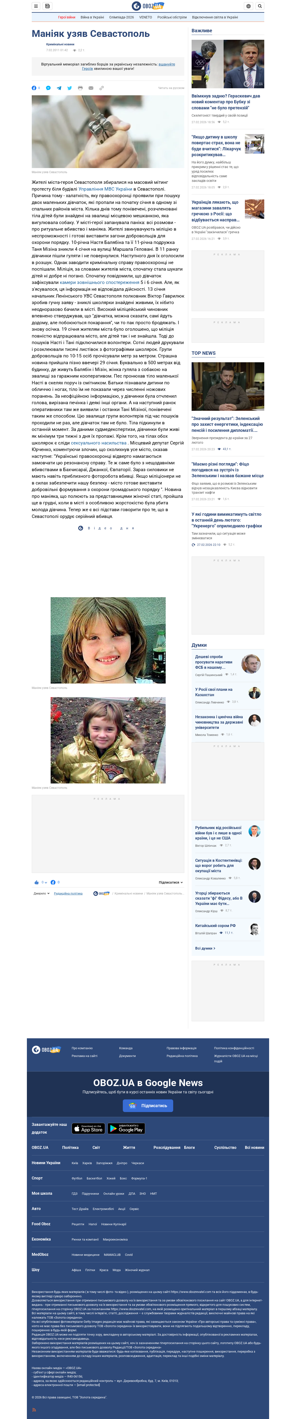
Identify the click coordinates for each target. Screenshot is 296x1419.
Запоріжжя (104, 1163)
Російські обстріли (172, 17)
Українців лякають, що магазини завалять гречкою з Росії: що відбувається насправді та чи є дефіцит (216, 211)
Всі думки (203, 948)
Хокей (111, 1178)
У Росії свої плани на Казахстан (214, 692)
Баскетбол (94, 1178)
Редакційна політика (68, 893)
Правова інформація (181, 1048)
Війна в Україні (92, 17)
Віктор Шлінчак (206, 845)
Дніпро (122, 1163)
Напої (93, 1224)
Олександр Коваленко (210, 878)
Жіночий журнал (137, 1270)
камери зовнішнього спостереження (99, 282)
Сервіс (134, 1209)
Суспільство (225, 1147)
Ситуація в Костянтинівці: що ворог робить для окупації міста (218, 865)
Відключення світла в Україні (215, 17)
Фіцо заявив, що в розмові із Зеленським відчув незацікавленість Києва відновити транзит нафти (224, 488)
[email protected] (88, 1385)
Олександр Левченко (209, 702)
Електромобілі (103, 1209)
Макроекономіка (115, 1239)
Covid (128, 1255)
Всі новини (254, 1147)
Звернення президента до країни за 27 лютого (222, 440)
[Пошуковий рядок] (260, 6)
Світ (96, 1147)
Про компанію (82, 1048)
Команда (125, 1048)
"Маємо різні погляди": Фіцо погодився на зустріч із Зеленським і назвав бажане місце (228, 469)
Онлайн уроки (113, 1193)
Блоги (189, 1147)
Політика (70, 1147)
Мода (117, 1270)
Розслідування (167, 1147)
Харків (87, 1163)
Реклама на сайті (84, 1056)
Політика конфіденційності (234, 1048)
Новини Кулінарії (113, 1224)
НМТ (153, 1193)
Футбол (77, 1178)
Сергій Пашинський (208, 675)
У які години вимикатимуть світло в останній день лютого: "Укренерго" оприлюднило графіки (227, 520)
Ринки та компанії (85, 1239)
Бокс (123, 1178)
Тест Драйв (80, 1209)
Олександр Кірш (206, 911)
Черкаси (138, 1163)
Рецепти (78, 1224)
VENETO (145, 17)
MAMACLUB (112, 1255)
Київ (75, 1163)
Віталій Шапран (206, 933)
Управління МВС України (105, 189)
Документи (127, 1056)
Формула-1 (139, 1178)
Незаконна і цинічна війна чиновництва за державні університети (219, 722)
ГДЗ (75, 1193)
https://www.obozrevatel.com (191, 1292)
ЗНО (143, 1193)
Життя (129, 1147)
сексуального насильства (98, 443)
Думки (199, 645)
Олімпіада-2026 (121, 17)
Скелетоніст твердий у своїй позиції (220, 115)
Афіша (76, 1270)
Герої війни (66, 17)
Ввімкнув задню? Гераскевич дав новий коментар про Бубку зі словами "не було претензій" (226, 101)
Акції (121, 1209)
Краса (104, 1270)
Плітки (90, 1270)
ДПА (132, 1193)
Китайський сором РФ (215, 925)
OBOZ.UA (232, 1300)
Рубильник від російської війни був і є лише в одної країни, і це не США (218, 832)
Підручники (90, 1193)
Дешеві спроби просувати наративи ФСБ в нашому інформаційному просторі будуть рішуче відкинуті (213, 662)
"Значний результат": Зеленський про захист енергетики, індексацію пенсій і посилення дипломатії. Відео (227, 424)
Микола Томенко (206, 735)
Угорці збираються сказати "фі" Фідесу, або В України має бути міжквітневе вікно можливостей (218, 898)
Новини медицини (86, 1255)
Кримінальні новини (60, 44)
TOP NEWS (204, 353)
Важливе (202, 30)
